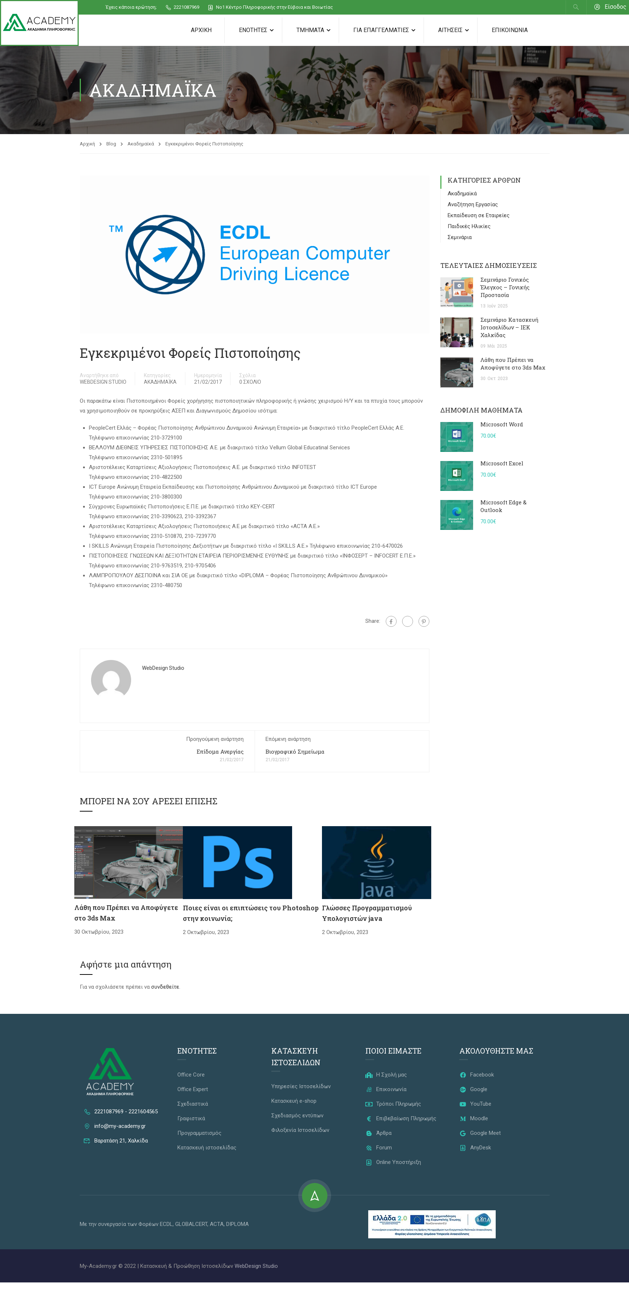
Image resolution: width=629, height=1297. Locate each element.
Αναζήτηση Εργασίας (473, 205)
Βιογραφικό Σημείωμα (295, 751)
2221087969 (182, 7)
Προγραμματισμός (199, 1133)
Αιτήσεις (450, 30)
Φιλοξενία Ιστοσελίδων (300, 1130)
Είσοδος (610, 7)
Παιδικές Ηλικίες (469, 226)
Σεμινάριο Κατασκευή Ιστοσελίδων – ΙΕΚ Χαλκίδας (509, 327)
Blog (111, 144)
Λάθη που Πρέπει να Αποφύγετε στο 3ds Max (512, 363)
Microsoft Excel (501, 463)
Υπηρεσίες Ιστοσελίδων (301, 1086)
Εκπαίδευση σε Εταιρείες (479, 215)
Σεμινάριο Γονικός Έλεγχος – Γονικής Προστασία (505, 287)
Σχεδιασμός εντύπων (297, 1116)
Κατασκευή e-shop (294, 1101)
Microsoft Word (501, 424)
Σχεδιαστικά (192, 1104)
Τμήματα (310, 30)
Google (473, 1089)
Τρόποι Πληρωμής (393, 1104)
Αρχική (201, 30)
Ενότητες (253, 30)
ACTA (217, 1224)
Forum (378, 1148)
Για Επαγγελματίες (381, 30)
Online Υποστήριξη (393, 1162)
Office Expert (192, 1089)
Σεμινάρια (460, 237)
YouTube (475, 1104)
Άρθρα (378, 1133)
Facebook (476, 1075)
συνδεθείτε (165, 987)
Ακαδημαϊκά (140, 144)
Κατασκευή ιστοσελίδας (206, 1148)
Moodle (473, 1119)
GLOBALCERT (191, 1224)
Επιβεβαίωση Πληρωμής (400, 1119)
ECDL (166, 1224)
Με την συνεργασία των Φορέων (120, 1224)
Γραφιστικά (191, 1119)
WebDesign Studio (103, 382)
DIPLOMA (237, 1224)
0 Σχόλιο (250, 382)
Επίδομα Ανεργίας (220, 751)
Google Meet (480, 1133)
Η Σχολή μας (386, 1075)
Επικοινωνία (510, 30)
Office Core (191, 1075)
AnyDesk (475, 1148)
